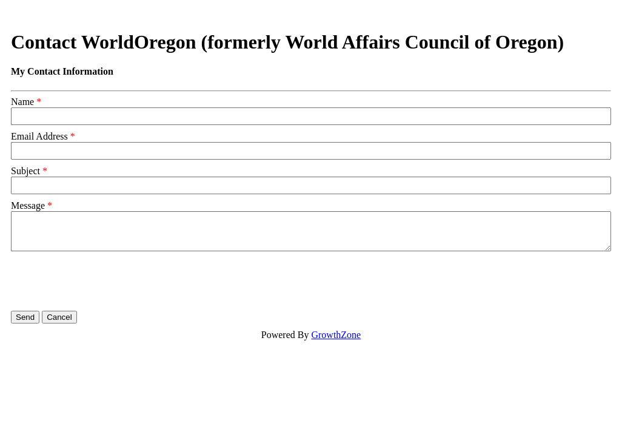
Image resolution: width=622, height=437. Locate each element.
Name (22, 102)
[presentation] (103, 281)
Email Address (39, 136)
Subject (25, 171)
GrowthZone (336, 335)
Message (28, 205)
